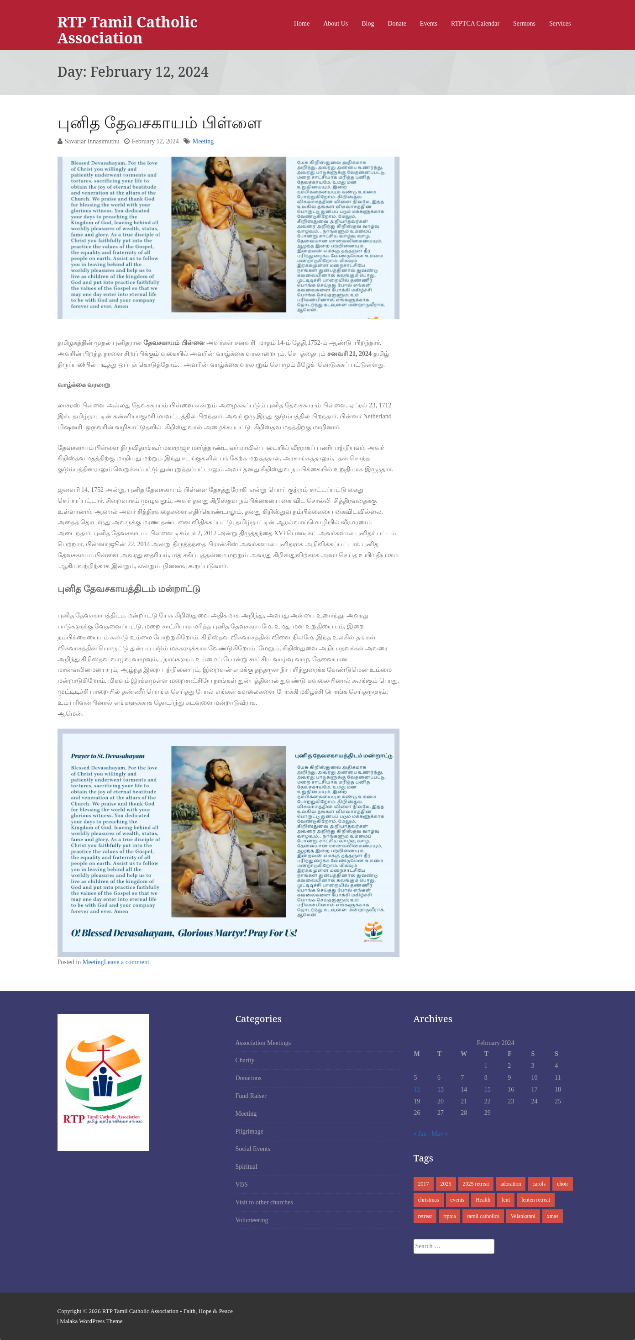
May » (439, 1133)
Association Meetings (263, 1042)
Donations (249, 1078)
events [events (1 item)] (458, 1200)
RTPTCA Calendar (475, 23)
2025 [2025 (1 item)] (446, 1184)
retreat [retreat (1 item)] (425, 1216)
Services (560, 23)
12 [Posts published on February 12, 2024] (417, 1089)
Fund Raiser (251, 1095)
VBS (242, 1184)
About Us (335, 23)
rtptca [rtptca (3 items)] (449, 1216)
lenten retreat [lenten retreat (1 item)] (535, 1200)
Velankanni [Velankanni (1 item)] (523, 1216)
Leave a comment (126, 962)
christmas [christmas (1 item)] (428, 1200)
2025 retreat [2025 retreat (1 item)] (476, 1184)
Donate (397, 23)
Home (302, 23)
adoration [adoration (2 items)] (510, 1184)
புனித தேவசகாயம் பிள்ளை (160, 122)
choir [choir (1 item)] (562, 1184)
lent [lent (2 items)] (506, 1200)
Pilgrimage (249, 1131)
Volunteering (252, 1220)
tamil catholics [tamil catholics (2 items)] (483, 1216)
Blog (368, 23)
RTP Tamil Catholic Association (128, 29)
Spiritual (246, 1166)
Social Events (253, 1148)
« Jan (420, 1133)
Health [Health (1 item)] (483, 1200)
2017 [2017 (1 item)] (423, 1184)
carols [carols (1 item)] (539, 1184)
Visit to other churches (264, 1202)
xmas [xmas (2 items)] (552, 1216)
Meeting (203, 141)
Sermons (524, 23)
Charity (245, 1060)
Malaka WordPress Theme (91, 1321)
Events (428, 23)
